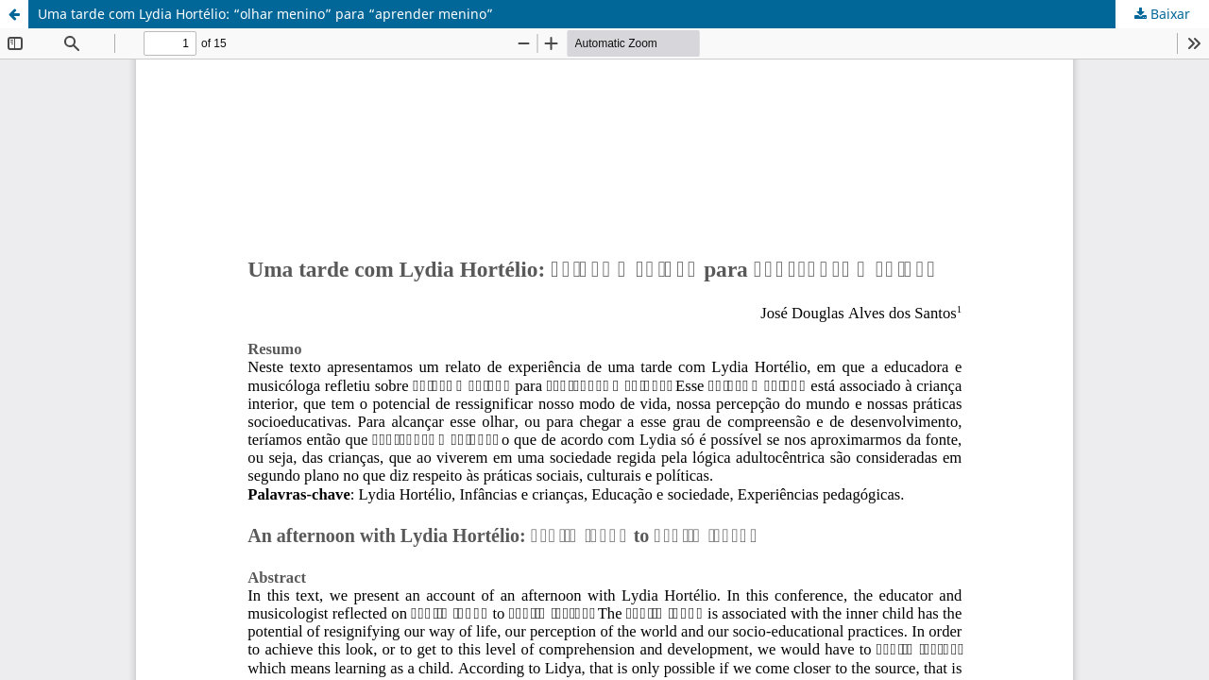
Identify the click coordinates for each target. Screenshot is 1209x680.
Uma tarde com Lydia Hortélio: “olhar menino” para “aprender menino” (265, 14)
